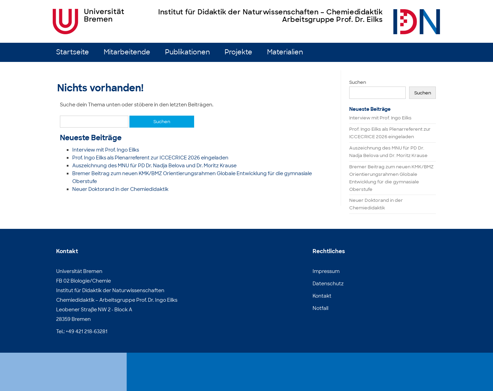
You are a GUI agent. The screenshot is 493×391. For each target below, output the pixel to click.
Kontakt (322, 296)
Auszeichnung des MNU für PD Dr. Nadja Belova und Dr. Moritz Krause (154, 165)
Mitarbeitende (127, 52)
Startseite (72, 52)
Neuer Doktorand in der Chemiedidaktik (120, 189)
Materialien (285, 52)
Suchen (357, 82)
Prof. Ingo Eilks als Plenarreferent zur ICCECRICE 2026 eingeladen (150, 158)
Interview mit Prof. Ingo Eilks (105, 150)
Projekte (238, 52)
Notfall (320, 308)
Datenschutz (328, 284)
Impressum (326, 271)
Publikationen (187, 52)
